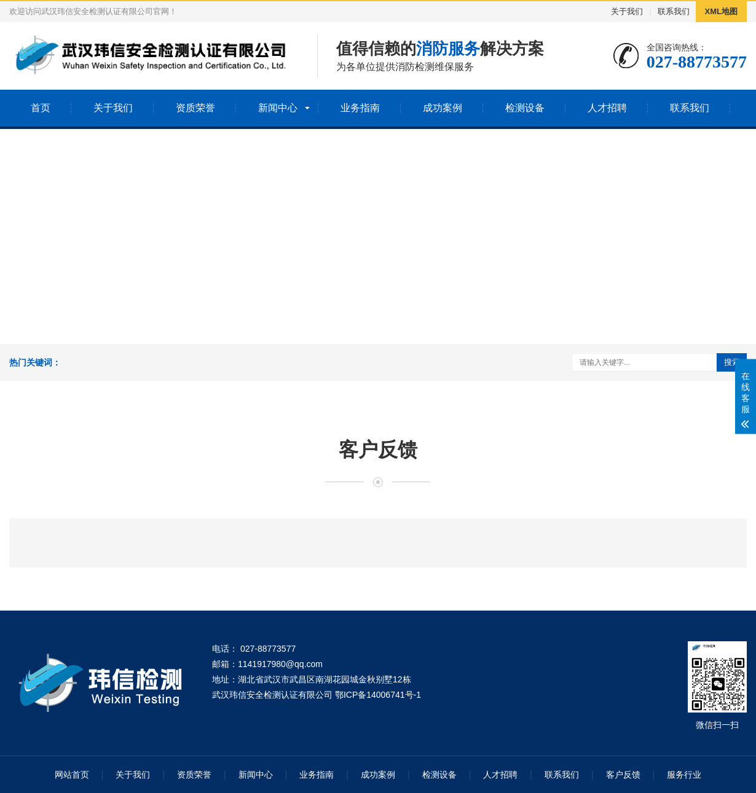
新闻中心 (277, 108)
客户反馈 (623, 774)
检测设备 (525, 108)
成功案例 (442, 108)
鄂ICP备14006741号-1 (378, 695)
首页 (40, 108)
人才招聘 (607, 108)
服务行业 (684, 774)
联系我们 (674, 11)
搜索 (732, 362)
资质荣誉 (195, 108)
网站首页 (72, 774)
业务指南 (360, 108)
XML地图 (721, 11)
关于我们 (627, 11)
